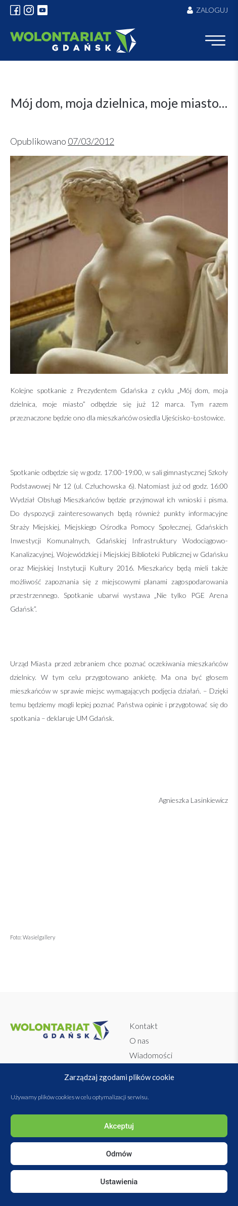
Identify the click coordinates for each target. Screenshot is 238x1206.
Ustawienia (119, 1181)
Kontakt (143, 1025)
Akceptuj (119, 1126)
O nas (139, 1040)
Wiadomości (150, 1055)
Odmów (119, 1153)
